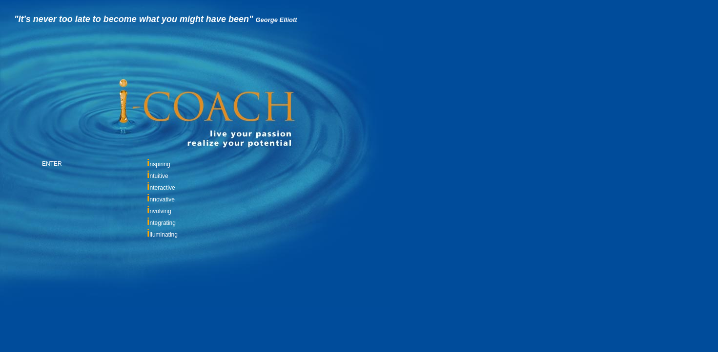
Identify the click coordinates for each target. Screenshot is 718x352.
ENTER (52, 163)
